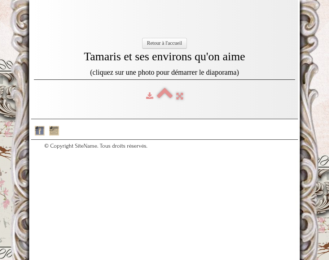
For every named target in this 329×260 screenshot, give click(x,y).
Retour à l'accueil (164, 43)
